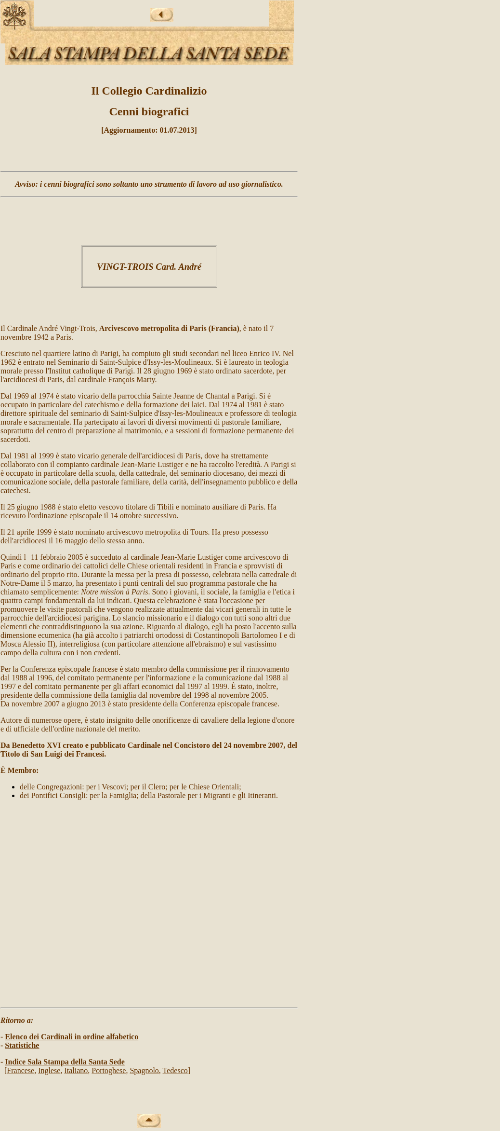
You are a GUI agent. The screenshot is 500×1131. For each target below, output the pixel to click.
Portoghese (109, 1070)
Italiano (76, 1070)
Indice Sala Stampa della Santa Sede (64, 1062)
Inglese (49, 1070)
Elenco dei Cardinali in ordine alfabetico (71, 1037)
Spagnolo (144, 1070)
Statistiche (22, 1045)
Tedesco (175, 1070)
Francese (20, 1070)
